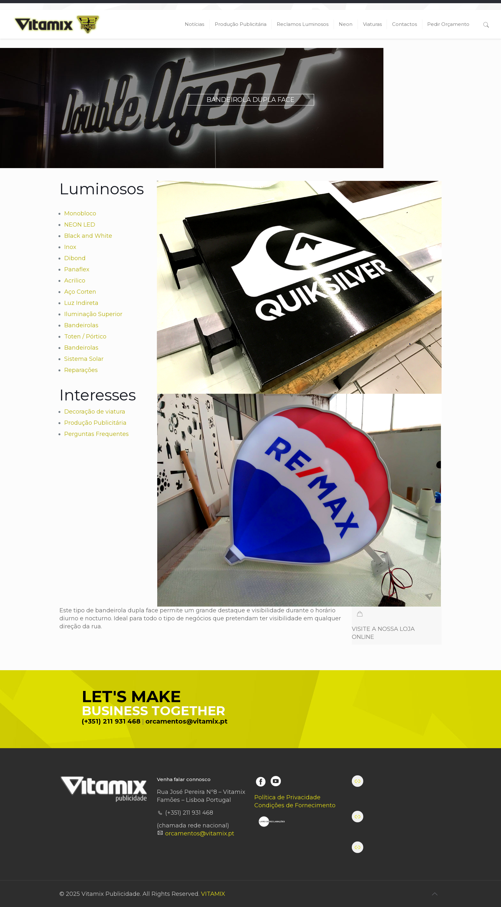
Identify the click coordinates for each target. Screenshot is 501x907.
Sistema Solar (84, 358)
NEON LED (79, 224)
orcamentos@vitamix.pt (186, 721)
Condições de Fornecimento (294, 805)
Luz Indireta (81, 302)
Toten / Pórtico (85, 336)
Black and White (88, 235)
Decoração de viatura (94, 411)
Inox (70, 247)
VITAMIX (213, 893)
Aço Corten (80, 291)
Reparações (81, 370)
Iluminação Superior (93, 314)
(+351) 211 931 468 (111, 721)
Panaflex (76, 269)
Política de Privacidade (287, 797)
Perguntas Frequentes (96, 434)
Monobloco (80, 213)
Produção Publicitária (95, 422)
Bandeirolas (81, 325)
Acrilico (74, 280)
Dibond (75, 258)
